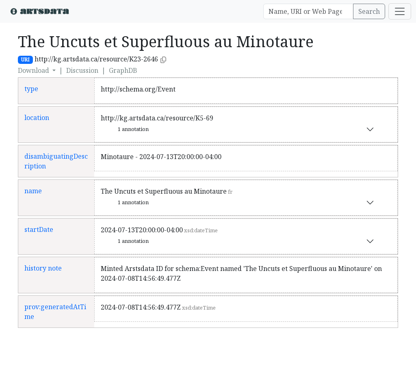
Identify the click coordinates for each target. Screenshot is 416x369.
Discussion (82, 70)
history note (43, 268)
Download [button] (34, 70)
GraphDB (123, 70)
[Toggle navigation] (399, 11)
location (36, 117)
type (31, 88)
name (33, 190)
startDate (38, 229)
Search (369, 11)
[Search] (308, 11)
